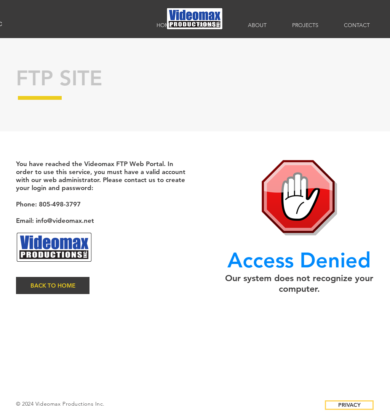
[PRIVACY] (349, 405)
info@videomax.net (65, 220)
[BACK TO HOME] (53, 285)
